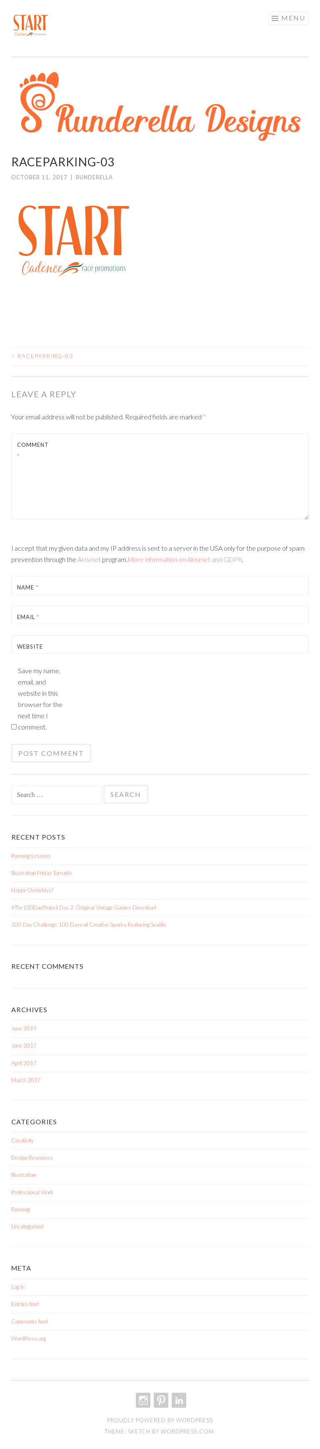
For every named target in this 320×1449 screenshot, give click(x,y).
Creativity (22, 1140)
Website (30, 646)
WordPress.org (28, 1338)
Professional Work (32, 1192)
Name (27, 587)
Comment (33, 450)
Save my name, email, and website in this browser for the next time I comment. (40, 699)
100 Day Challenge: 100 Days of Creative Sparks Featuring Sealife (88, 924)
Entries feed (25, 1304)
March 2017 (26, 1080)
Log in (18, 1287)
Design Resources (32, 1157)
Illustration (23, 1174)
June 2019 (24, 1028)
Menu (293, 18)
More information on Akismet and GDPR (185, 559)
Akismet (89, 559)
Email (28, 617)
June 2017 (24, 1045)
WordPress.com (187, 1431)
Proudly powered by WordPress (160, 1420)
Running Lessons (31, 855)
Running (20, 1209)
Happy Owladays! (32, 890)
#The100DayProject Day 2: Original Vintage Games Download (83, 907)
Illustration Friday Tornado (41, 873)
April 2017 (24, 1063)
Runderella (94, 177)
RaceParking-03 (42, 356)
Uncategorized (27, 1226)
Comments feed (29, 1321)
